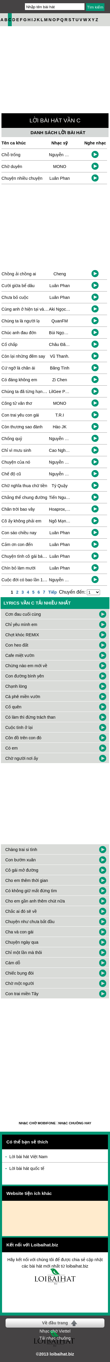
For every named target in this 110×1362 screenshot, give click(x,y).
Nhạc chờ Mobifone (37, 1123)
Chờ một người (19, 983)
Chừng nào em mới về (26, 665)
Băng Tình (59, 368)
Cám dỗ (12, 962)
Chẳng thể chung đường (24, 497)
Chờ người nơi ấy (21, 758)
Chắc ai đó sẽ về (21, 911)
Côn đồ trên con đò (23, 737)
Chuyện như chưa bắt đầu (30, 921)
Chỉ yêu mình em (21, 624)
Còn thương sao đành (22, 426)
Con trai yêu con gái (20, 415)
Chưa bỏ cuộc (14, 297)
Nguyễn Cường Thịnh (69, 438)
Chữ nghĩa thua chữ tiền (24, 485)
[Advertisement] (55, 1058)
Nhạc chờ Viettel (55, 1331)
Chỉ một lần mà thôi (23, 952)
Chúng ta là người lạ (20, 321)
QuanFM (59, 321)
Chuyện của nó (15, 462)
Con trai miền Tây (21, 993)
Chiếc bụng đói (19, 973)
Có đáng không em (19, 379)
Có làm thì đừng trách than (30, 717)
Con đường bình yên (24, 676)
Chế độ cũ (11, 474)
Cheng (59, 274)
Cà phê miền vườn (22, 696)
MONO (59, 166)
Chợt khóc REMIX (22, 634)
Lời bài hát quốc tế (26, 1168)
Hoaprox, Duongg (65, 509)
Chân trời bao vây (18, 509)
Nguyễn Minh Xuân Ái (69, 154)
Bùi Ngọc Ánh (62, 332)
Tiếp (52, 592)
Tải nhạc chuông (54, 1338)
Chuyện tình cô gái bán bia (26, 556)
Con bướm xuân (20, 860)
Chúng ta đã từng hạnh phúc (28, 391)
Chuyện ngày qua (21, 942)
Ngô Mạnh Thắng (65, 521)
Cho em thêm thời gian (26, 880)
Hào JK (60, 426)
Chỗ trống (11, 154)
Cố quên (13, 707)
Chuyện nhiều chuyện (21, 178)
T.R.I (59, 415)
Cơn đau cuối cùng (23, 614)
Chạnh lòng (16, 686)
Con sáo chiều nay (18, 532)
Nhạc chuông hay (74, 1123)
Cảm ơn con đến (17, 544)
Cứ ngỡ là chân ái (18, 368)
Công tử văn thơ (16, 403)
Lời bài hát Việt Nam (28, 1156)
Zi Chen (59, 379)
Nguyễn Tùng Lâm (66, 579)
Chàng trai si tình (21, 849)
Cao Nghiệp (60, 450)
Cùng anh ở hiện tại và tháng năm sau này (41, 309)
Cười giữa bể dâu (18, 285)
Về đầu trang (55, 1323)
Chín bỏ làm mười (18, 568)
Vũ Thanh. (59, 356)
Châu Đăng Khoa (65, 344)
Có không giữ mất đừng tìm (31, 890)
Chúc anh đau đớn (18, 332)
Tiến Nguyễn (61, 497)
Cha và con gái (19, 932)
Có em (11, 748)
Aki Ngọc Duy (62, 309)
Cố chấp (9, 344)
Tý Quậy (59, 485)
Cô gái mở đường (21, 870)
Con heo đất (16, 645)
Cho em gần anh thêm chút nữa (35, 901)
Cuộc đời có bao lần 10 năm (28, 579)
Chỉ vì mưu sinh (16, 450)
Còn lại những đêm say (23, 356)
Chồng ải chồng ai (18, 274)
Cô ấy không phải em (21, 521)
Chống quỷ (11, 438)
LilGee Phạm (61, 391)
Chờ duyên (11, 166)
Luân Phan (59, 178)
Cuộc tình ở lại (19, 727)
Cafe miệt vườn (19, 655)
